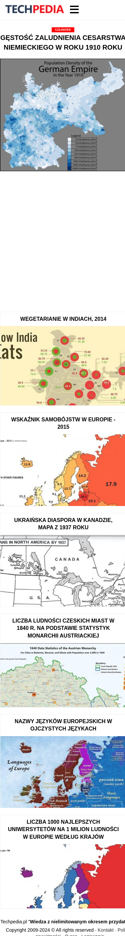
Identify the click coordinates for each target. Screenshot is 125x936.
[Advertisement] (62, 239)
